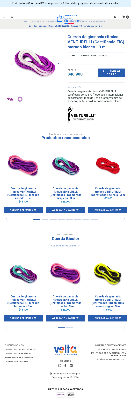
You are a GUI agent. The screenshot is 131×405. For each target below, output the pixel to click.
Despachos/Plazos (16, 362)
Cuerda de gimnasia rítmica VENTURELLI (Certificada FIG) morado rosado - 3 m (23, 193)
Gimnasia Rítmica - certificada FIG (60, 21)
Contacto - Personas (18, 353)
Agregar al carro (112, 72)
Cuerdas (83, 21)
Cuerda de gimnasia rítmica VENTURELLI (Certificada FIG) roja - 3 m (108, 192)
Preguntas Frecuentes (19, 357)
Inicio (25, 21)
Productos (36, 21)
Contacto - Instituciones (21, 349)
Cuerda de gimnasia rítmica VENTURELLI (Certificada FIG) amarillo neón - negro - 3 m (108, 301)
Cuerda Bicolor (98, 21)
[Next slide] (58, 63)
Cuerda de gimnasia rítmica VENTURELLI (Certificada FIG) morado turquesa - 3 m (66, 193)
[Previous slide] (11, 63)
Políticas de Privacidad (111, 359)
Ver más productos (65, 246)
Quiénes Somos (14, 345)
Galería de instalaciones (110, 345)
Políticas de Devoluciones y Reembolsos (108, 354)
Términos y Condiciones (111, 349)
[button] (23, 210)
